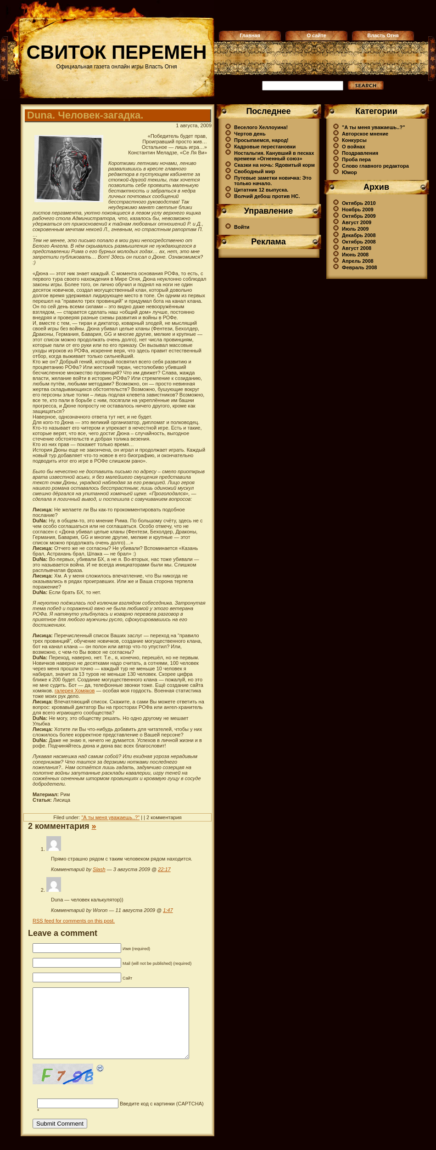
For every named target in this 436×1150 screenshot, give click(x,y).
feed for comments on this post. (74, 920)
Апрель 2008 (358, 261)
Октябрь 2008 (359, 241)
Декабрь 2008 (359, 235)
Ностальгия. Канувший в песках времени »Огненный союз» (274, 155)
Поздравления (360, 153)
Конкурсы (354, 140)
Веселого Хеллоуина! (261, 127)
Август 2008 (356, 248)
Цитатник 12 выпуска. (261, 190)
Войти (242, 227)
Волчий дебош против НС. (267, 196)
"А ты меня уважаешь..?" (110, 817)
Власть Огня (383, 35)
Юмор (349, 172)
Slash (99, 869)
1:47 (168, 910)
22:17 (164, 869)
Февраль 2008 (359, 267)
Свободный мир (254, 171)
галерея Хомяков (75, 690)
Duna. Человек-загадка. (85, 115)
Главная (250, 35)
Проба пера (356, 159)
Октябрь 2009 (359, 216)
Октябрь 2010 (359, 203)
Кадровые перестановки (265, 146)
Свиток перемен (117, 52)
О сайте (316, 35)
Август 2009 (356, 222)
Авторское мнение (365, 133)
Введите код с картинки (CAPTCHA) (162, 1117)
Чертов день (250, 133)
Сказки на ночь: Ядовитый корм (274, 165)
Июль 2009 (355, 229)
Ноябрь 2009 (358, 209)
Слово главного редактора (375, 166)
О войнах (353, 146)
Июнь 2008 (355, 254)
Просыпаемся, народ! (261, 140)
